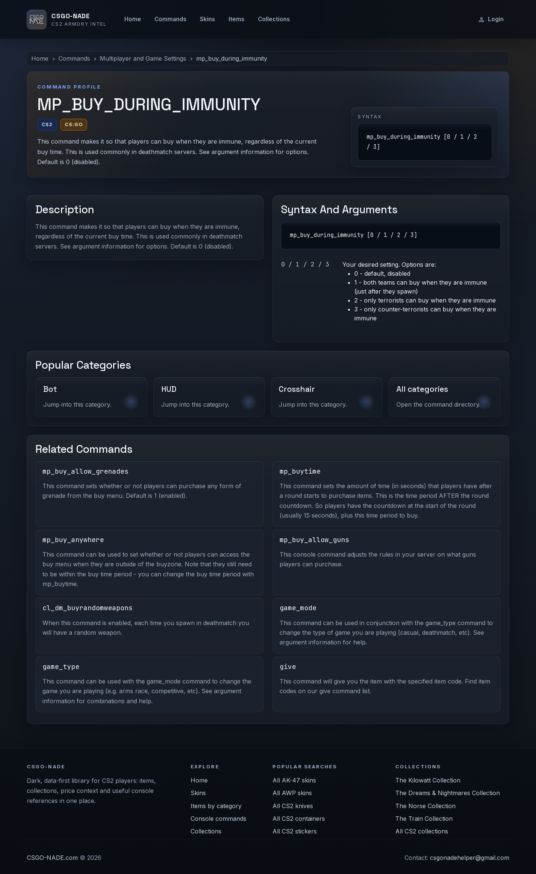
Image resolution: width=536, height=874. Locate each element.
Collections (274, 19)
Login (491, 19)
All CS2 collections (421, 831)
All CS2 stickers (294, 831)
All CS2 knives (292, 806)
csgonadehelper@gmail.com (469, 857)
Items (237, 19)
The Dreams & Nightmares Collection (447, 793)
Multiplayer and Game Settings (143, 58)
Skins (207, 19)
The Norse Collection (425, 806)
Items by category (216, 806)
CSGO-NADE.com (52, 857)
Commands (170, 19)
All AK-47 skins (294, 780)
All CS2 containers (298, 818)
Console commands (218, 818)
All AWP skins (292, 793)
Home (132, 19)
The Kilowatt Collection (427, 780)
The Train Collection (424, 818)
